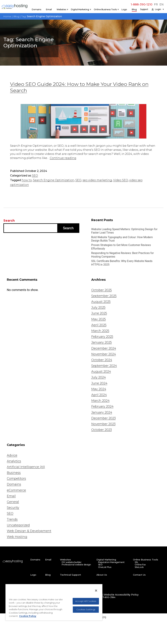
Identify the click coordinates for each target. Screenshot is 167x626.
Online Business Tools (105, 9)
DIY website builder (72, 562)
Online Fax (140, 564)
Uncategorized (18, 525)
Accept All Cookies (85, 601)
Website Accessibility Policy (121, 594)
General (13, 502)
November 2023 (103, 424)
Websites (61, 9)
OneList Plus (104, 567)
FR (156, 4)
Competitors (16, 478)
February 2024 (102, 406)
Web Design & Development (29, 531)
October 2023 (101, 430)
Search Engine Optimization (53, 180)
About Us (101, 575)
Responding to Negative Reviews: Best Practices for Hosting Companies (122, 254)
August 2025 (101, 302)
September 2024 (104, 366)
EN (161, 4)
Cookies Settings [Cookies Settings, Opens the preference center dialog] (85, 609)
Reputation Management (111, 562)
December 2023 (103, 418)
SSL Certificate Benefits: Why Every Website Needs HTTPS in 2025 (122, 262)
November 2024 (103, 354)
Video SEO (120, 180)
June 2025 (99, 313)
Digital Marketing (80, 9)
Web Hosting (17, 537)
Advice (12, 455)
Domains (36, 9)
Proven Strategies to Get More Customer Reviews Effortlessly (121, 246)
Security (13, 507)
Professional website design (76, 564)
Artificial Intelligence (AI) (26, 467)
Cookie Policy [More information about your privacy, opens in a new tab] (27, 616)
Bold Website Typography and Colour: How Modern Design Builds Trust (122, 239)
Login (158, 9)
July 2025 (98, 307)
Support (144, 9)
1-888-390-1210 (141, 4)
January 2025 (101, 342)
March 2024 (100, 401)
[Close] (96, 590)
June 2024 (99, 383)
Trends (12, 519)
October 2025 (101, 290)
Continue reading (63, 158)
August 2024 (101, 371)
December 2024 (103, 348)
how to (27, 180)
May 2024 (98, 389)
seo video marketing (97, 180)
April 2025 (98, 325)
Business (14, 473)
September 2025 (104, 296)
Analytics (14, 461)
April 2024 (99, 395)
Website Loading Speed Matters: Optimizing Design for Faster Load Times (124, 231)
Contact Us (139, 575)
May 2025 (98, 319)
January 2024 (101, 412)
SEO (35, 175)
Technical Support (70, 575)
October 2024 (101, 360)
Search (9, 220)
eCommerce (16, 490)
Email (49, 9)
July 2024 (98, 377)
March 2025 (100, 331)
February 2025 (102, 336)
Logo (124, 9)
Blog (134, 9)
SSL (136, 562)
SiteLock (139, 567)
